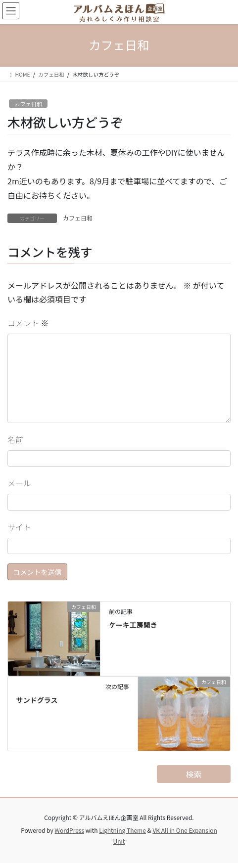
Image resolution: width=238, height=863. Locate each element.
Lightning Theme (122, 830)
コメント (28, 323)
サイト (19, 527)
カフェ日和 (28, 104)
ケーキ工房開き (133, 625)
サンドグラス (37, 700)
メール (19, 483)
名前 (15, 439)
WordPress (69, 830)
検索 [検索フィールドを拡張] (194, 774)
